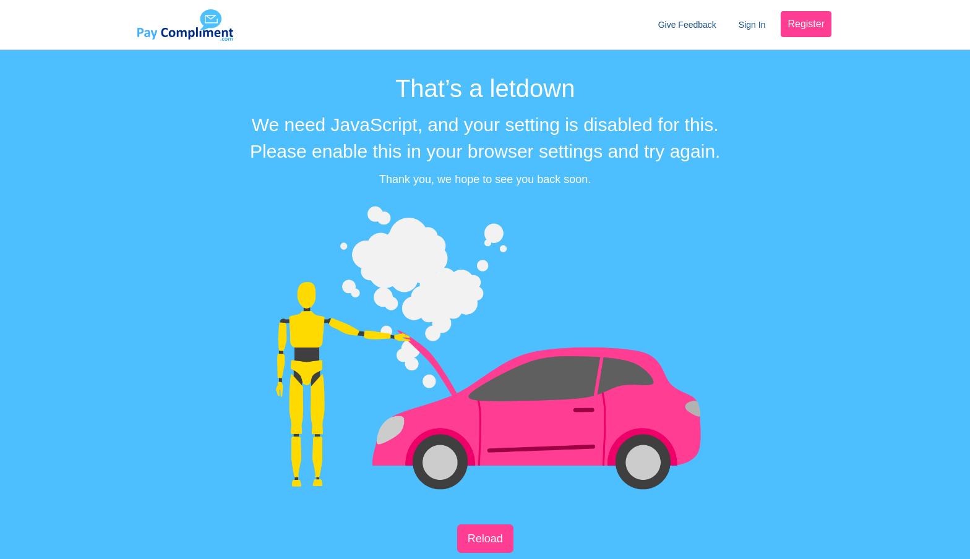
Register (806, 24)
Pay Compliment (185, 24)
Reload (485, 538)
